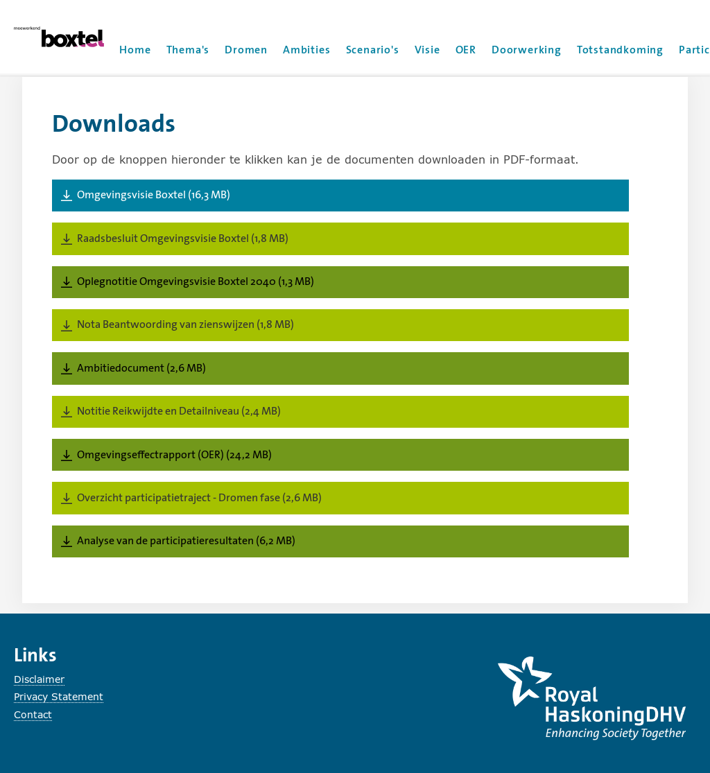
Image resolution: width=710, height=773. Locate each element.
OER (466, 49)
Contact (33, 714)
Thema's (188, 49)
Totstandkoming (620, 49)
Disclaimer (39, 679)
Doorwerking (527, 49)
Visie (427, 49)
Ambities (306, 49)
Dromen (246, 49)
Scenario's (372, 49)
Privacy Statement (58, 696)
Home (134, 49)
